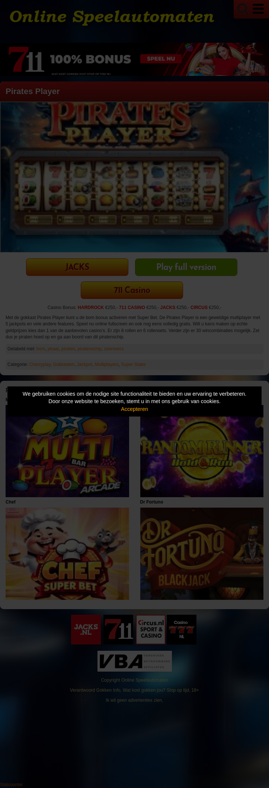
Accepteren (134, 409)
